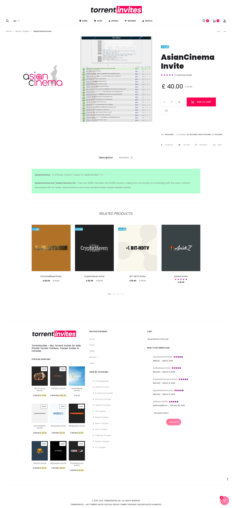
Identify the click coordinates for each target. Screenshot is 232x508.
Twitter (184, 145)
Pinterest (201, 145)
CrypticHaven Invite (94, 276)
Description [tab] (106, 157)
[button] (164, 102)
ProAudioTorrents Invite (165, 379)
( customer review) (183, 75)
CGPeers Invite (160, 401)
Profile (147, 21)
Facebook (167, 145)
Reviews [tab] (126, 157)
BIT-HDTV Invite (138, 276)
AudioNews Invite (161, 368)
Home (83, 21)
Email (217, 145)
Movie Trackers (22, 31)
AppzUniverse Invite (163, 390)
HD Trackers (192, 134)
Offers (113, 21)
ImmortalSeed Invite (51, 276)
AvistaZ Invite (181, 276)
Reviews (130, 21)
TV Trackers (217, 134)
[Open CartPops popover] (224, 500)
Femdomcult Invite (162, 357)
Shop (98, 21)
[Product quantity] (172, 102)
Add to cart (201, 101)
